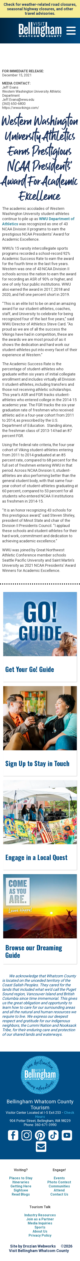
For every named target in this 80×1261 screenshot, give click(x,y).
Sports (40, 1227)
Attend (59, 1190)
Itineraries (20, 1182)
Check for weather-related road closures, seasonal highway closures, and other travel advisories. (40, 9)
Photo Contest (59, 1182)
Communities (59, 1186)
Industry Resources (40, 1215)
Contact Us (59, 1194)
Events (59, 1178)
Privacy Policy (40, 1235)
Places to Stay (20, 1178)
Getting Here (20, 1186)
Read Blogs (21, 1194)
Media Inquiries (40, 1223)
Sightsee (21, 1190)
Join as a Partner (40, 1219)
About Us (40, 1231)
